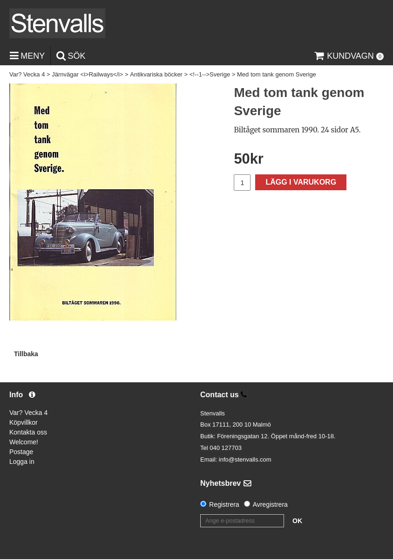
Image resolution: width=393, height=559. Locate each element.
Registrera (224, 504)
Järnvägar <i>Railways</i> (87, 74)
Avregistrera (270, 504)
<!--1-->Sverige (210, 74)
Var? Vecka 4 (27, 74)
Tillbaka (26, 354)
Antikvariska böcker (156, 74)
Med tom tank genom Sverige (276, 74)
